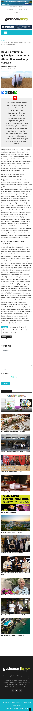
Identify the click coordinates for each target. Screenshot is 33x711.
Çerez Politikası (14, 708)
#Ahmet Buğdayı (14, 327)
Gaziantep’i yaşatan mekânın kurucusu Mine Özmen (16, 594)
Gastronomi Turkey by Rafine (8, 66)
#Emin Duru (5, 332)
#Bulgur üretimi (6, 329)
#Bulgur (22, 327)
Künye (15, 9)
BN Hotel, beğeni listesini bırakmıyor (12, 532)
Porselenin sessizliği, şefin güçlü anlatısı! (13, 431)
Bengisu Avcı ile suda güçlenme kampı (12, 635)
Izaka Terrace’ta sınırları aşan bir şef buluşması (15, 615)
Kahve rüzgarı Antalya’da (8, 512)
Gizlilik (7, 708)
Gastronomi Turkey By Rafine (23, 702)
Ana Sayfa (4, 40)
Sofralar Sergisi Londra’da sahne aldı (12, 552)
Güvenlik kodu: (5, 373)
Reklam (20, 9)
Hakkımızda (10, 9)
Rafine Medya (11, 702)
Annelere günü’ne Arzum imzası (10, 492)
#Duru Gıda (15, 329)
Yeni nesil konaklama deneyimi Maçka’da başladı (15, 451)
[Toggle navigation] (5, 32)
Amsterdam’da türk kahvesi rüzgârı (11, 471)
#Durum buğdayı (25, 329)
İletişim (25, 9)
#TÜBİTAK (13, 332)
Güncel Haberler (17, 705)
